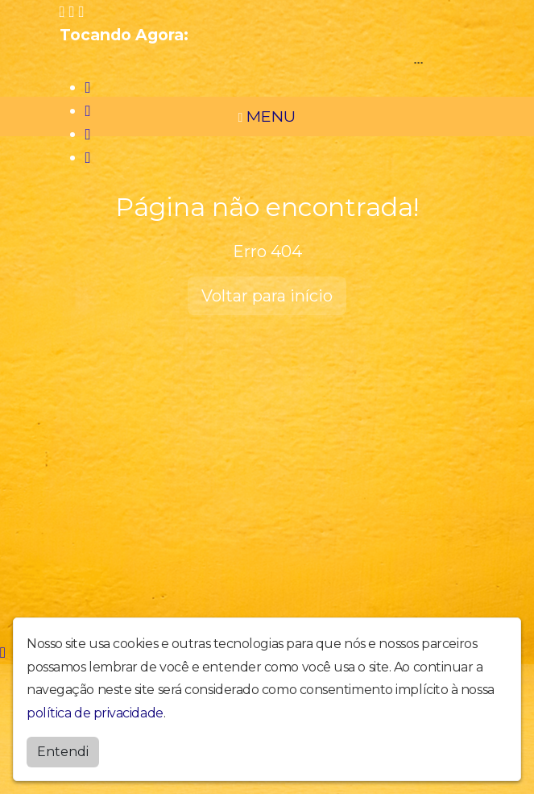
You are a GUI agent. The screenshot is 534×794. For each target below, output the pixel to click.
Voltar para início (267, 296)
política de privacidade (95, 713)
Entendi (63, 751)
